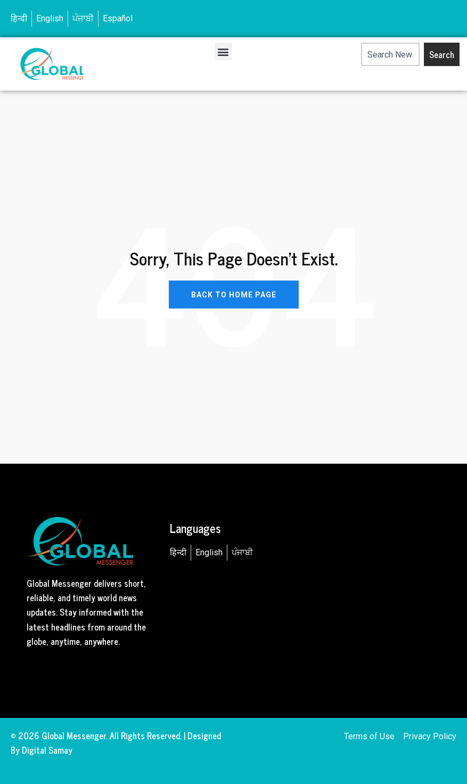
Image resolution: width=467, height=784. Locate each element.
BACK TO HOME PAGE (233, 294)
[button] (223, 51)
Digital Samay (47, 750)
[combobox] (390, 54)
